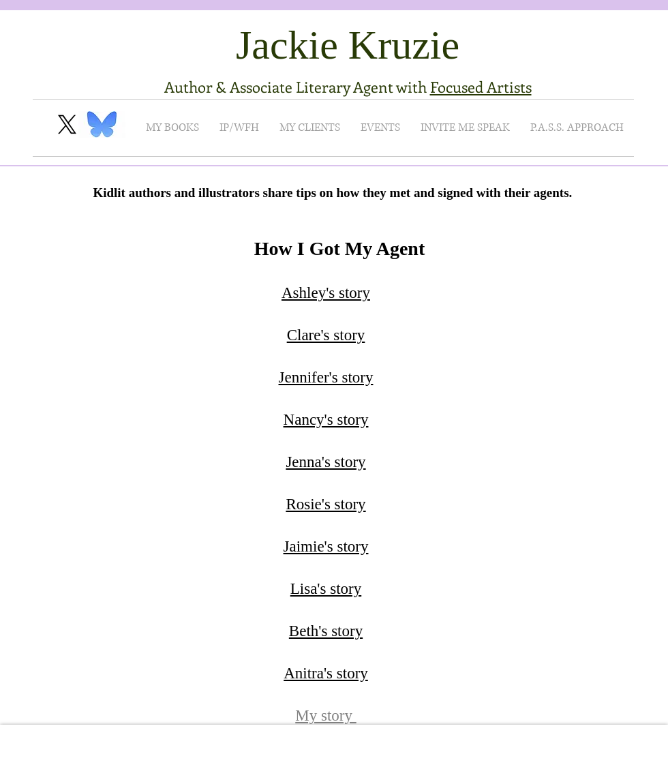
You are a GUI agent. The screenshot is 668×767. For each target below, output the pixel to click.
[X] (67, 124)
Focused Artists (481, 86)
